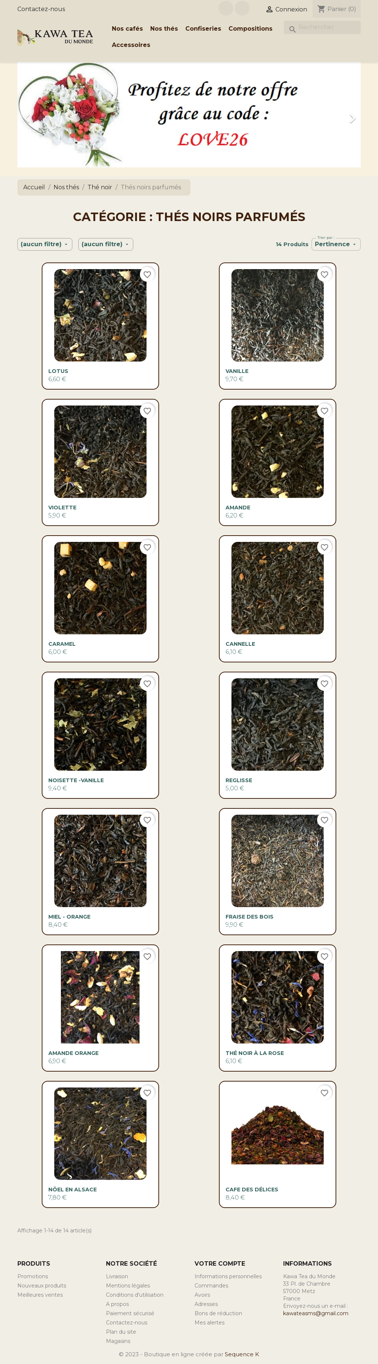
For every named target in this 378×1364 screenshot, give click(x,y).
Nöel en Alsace (72, 1189)
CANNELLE (240, 644)
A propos (117, 1304)
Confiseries (203, 28)
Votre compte (220, 1263)
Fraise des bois (250, 916)
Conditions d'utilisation (135, 1295)
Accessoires (131, 44)
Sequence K (242, 1354)
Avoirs (202, 1295)
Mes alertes (209, 1322)
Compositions (250, 28)
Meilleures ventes (40, 1295)
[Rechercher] (322, 27)
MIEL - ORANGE (69, 916)
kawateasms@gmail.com (315, 1313)
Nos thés (164, 28)
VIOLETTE (62, 507)
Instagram (242, 8)
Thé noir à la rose (255, 1053)
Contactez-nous (41, 9)
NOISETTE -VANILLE (76, 780)
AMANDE (238, 507)
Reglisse (239, 780)
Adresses (206, 1304)
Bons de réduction (218, 1313)
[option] (189, 114)
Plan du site (121, 1332)
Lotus (58, 371)
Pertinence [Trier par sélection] (336, 244)
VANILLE (237, 371)
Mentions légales (128, 1285)
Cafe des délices (252, 1189)
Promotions (32, 1276)
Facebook (226, 8)
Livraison (117, 1276)
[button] (43, 114)
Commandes (211, 1285)
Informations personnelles (228, 1276)
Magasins (118, 1341)
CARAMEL (62, 644)
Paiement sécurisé (130, 1313)
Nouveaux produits (41, 1285)
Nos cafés (127, 28)
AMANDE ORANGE (73, 1053)
